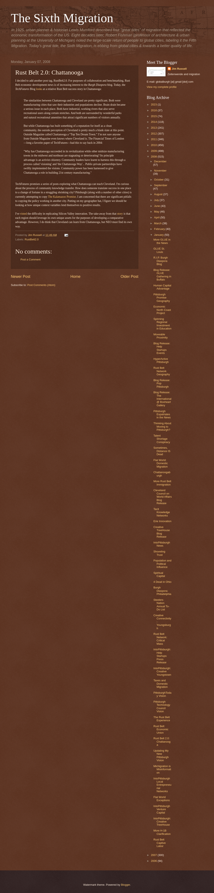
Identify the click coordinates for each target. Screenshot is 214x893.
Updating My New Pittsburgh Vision (161, 755)
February (160, 229)
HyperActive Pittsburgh (161, 360)
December (160, 161)
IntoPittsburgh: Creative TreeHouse (162, 821)
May (157, 211)
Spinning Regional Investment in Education (162, 323)
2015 (154, 116)
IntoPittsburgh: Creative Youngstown (162, 671)
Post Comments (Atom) (41, 285)
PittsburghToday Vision (162, 694)
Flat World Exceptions (161, 799)
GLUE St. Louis (159, 250)
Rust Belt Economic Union (160, 729)
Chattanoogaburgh (161, 474)
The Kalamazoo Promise (62, 196)
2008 (154, 156)
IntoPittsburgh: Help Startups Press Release (162, 656)
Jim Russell (179, 68)
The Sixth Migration (62, 18)
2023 (154, 104)
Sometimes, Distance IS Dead (161, 451)
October (159, 179)
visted (23, 213)
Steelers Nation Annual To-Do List (161, 604)
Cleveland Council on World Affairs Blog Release (162, 497)
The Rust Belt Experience (161, 719)
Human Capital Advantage (162, 287)
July (156, 200)
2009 (154, 150)
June (157, 206)
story (120, 213)
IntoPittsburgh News (161, 544)
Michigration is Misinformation (162, 769)
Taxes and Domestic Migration (160, 683)
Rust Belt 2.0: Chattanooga (162, 741)
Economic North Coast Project (162, 310)
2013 (154, 127)
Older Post (129, 276)
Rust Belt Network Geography (161, 371)
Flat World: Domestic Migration (160, 463)
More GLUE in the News (162, 241)
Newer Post (20, 276)
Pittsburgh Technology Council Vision (161, 706)
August (158, 194)
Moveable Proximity (160, 336)
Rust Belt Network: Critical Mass (160, 638)
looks (39, 89)
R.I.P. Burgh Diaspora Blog (160, 261)
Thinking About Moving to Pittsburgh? (162, 426)
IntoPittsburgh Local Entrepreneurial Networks (162, 785)
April (157, 217)
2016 (154, 110)
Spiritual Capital (159, 574)
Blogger (125, 884)
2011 (154, 139)
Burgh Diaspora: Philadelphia (162, 591)
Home (75, 276)
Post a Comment (30, 259)
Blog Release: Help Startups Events (161, 348)
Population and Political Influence (162, 564)
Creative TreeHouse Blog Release (161, 531)
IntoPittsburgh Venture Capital (161, 809)
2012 (154, 133)
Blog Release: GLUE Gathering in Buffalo (162, 274)
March (158, 223)
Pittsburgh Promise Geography (161, 297)
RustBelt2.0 (32, 239)
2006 (154, 860)
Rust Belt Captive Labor (159, 843)
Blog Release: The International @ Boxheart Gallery (162, 399)
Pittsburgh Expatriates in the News (162, 414)
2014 (154, 121)
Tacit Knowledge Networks (161, 512)
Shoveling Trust (159, 553)
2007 (154, 855)
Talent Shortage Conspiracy (161, 439)
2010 (154, 145)
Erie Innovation (162, 521)
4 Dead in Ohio (162, 581)
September (160, 185)
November (160, 170)
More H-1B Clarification (162, 832)
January (159, 234)
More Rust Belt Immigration (162, 483)
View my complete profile (162, 86)
